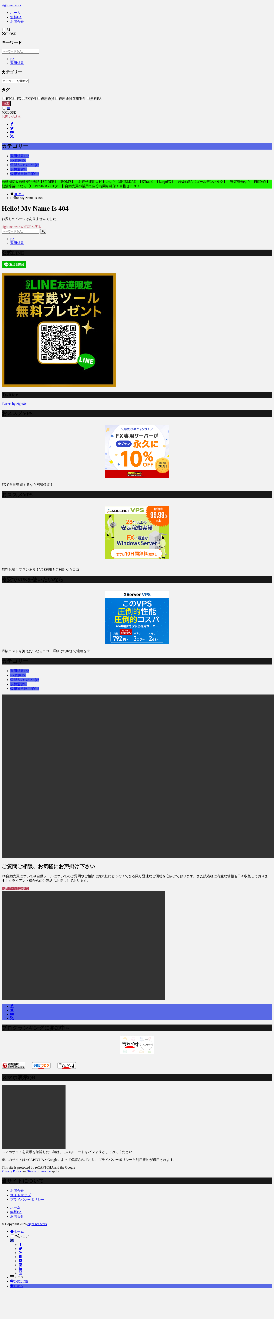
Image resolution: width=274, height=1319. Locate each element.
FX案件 (18, 160)
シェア (22, 1236)
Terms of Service (39, 1171)
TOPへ (16, 1286)
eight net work (11, 5)
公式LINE (19, 1281)
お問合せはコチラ (15, 888)
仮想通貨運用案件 (24, 174)
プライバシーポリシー (27, 1199)
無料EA (15, 17)
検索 (6, 103)
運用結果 (17, 63)
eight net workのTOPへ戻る (21, 227)
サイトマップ (20, 1195)
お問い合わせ (12, 116)
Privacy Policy (12, 1171)
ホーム (15, 12)
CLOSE (9, 34)
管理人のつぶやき (24, 165)
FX (12, 59)
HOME (19, 194)
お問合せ (17, 21)
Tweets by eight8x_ (15, 404)
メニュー (18, 1277)
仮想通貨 (18, 169)
